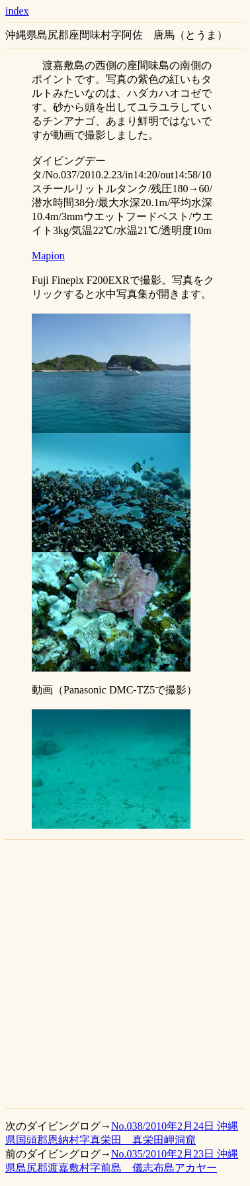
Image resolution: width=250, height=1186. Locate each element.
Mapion (48, 255)
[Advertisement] (124, 974)
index (17, 11)
